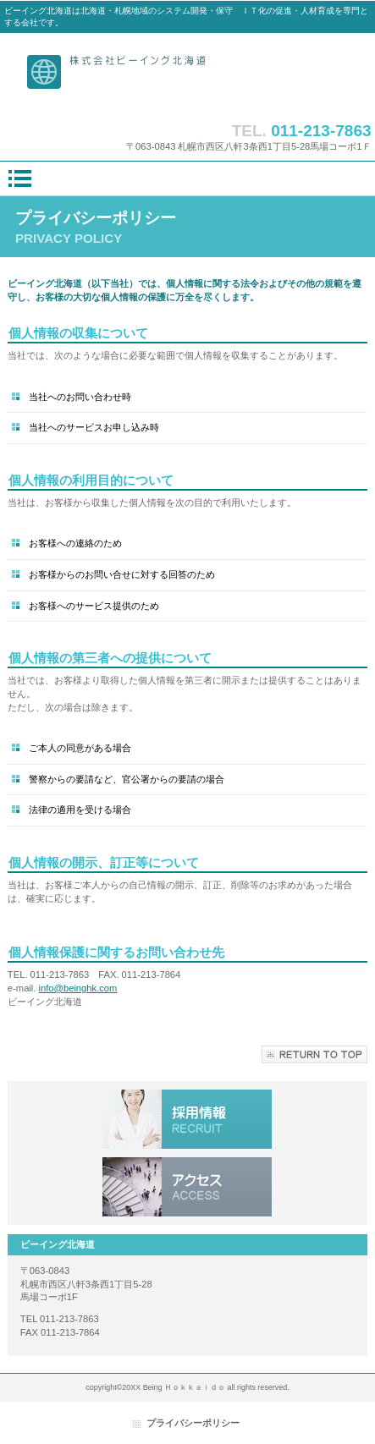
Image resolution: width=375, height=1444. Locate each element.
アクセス (187, 1186)
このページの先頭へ (314, 1054)
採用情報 (187, 1119)
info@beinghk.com (78, 988)
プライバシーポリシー (193, 1423)
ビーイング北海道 (187, 73)
